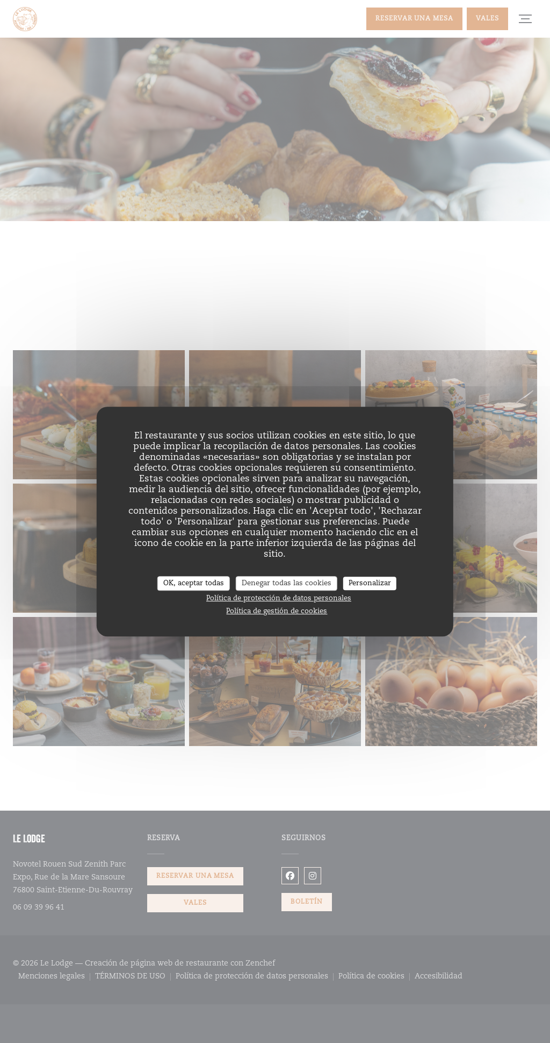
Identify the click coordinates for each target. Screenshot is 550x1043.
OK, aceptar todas (193, 583)
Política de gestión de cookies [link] (276, 611)
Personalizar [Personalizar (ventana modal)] (370, 583)
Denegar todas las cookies (286, 583)
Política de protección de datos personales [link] (278, 598)
